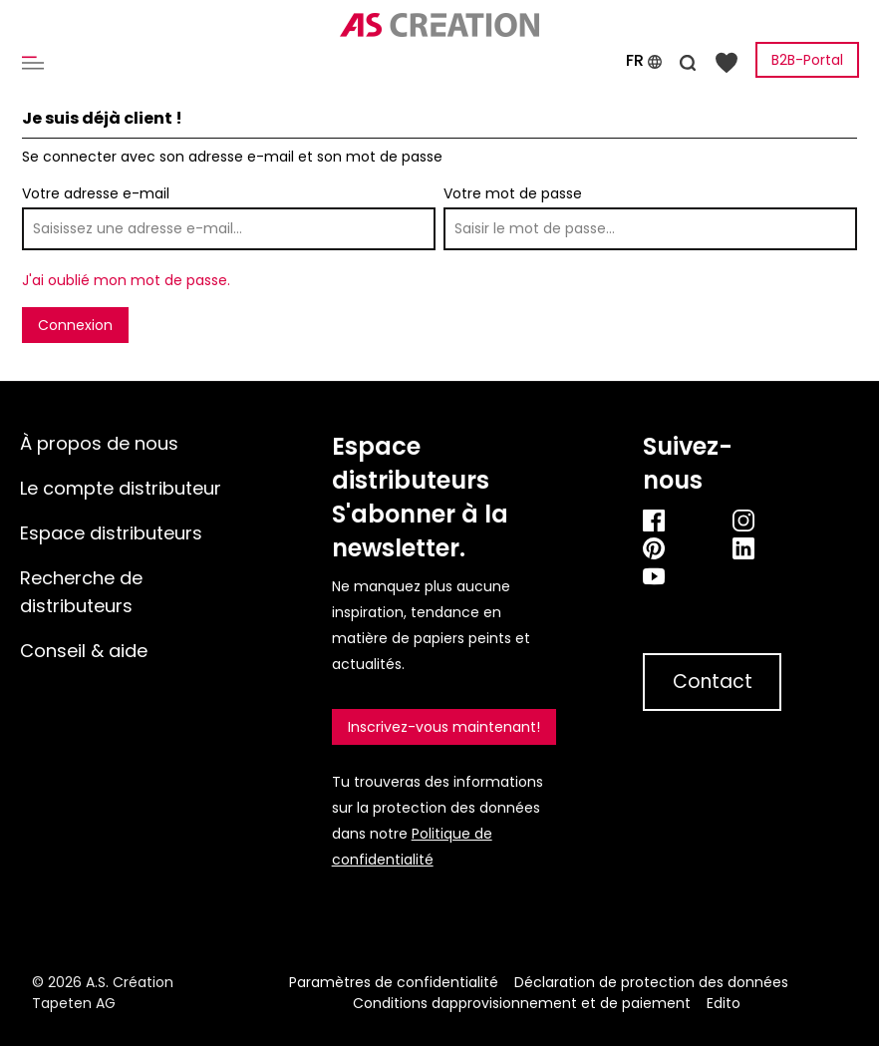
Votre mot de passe (512, 193)
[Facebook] (667, 519)
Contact (712, 681)
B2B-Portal (807, 60)
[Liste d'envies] (726, 61)
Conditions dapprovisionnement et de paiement (522, 1003)
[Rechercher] (688, 60)
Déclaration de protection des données (651, 982)
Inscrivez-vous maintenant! (444, 727)
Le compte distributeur (120, 488)
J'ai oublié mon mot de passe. (126, 280)
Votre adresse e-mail (95, 193)
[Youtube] (712, 575)
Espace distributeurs (111, 533)
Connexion (75, 325)
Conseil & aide (83, 650)
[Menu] (37, 61)
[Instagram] (757, 519)
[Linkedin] (757, 547)
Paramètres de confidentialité (393, 982)
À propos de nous (99, 443)
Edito (723, 1003)
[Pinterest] (667, 547)
